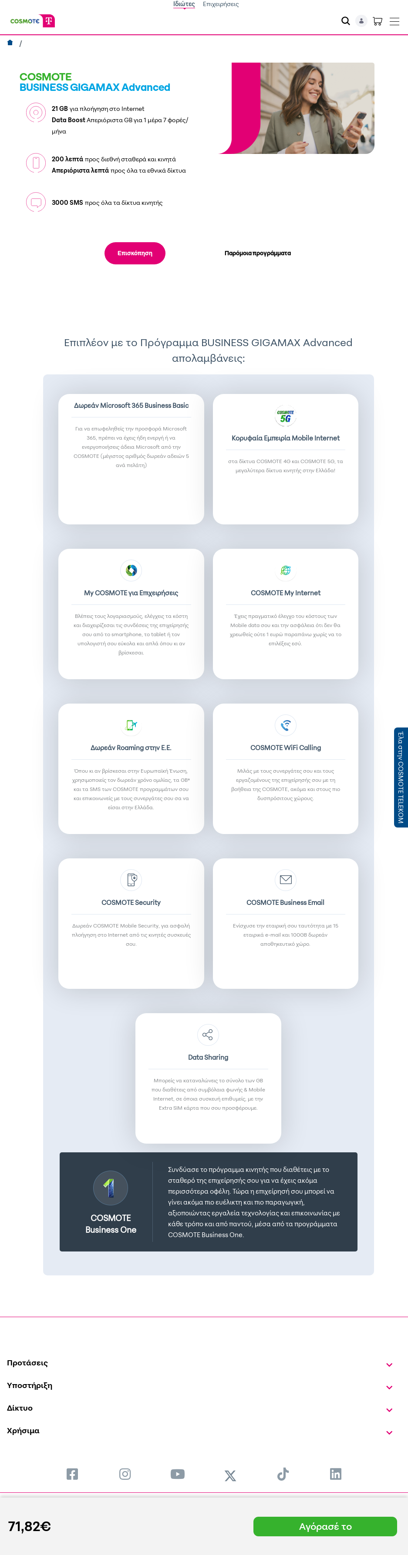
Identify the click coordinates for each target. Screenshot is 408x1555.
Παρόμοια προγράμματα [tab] (258, 253)
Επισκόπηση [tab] (135, 253)
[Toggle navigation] (394, 19)
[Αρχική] (11, 43)
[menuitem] (72, 1474)
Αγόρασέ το (325, 1526)
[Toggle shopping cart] (377, 21)
